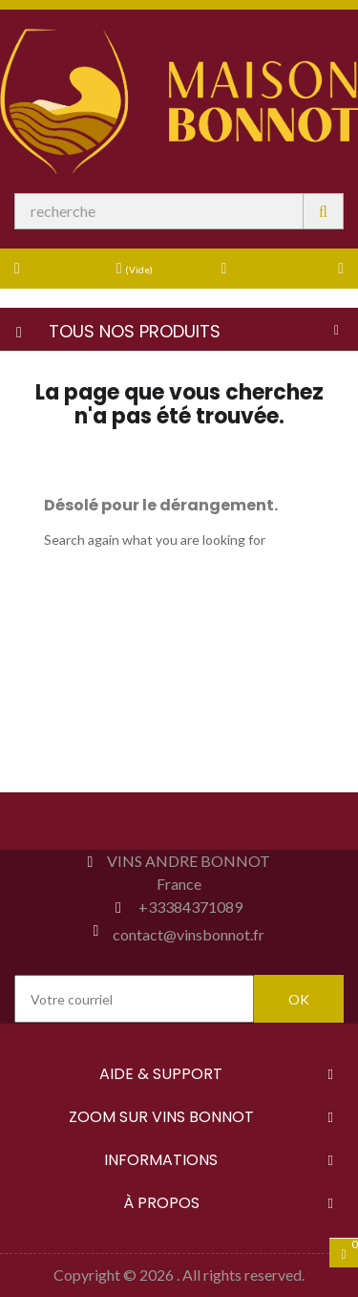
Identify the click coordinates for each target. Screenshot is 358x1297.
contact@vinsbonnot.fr (188, 934)
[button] (313, 268)
